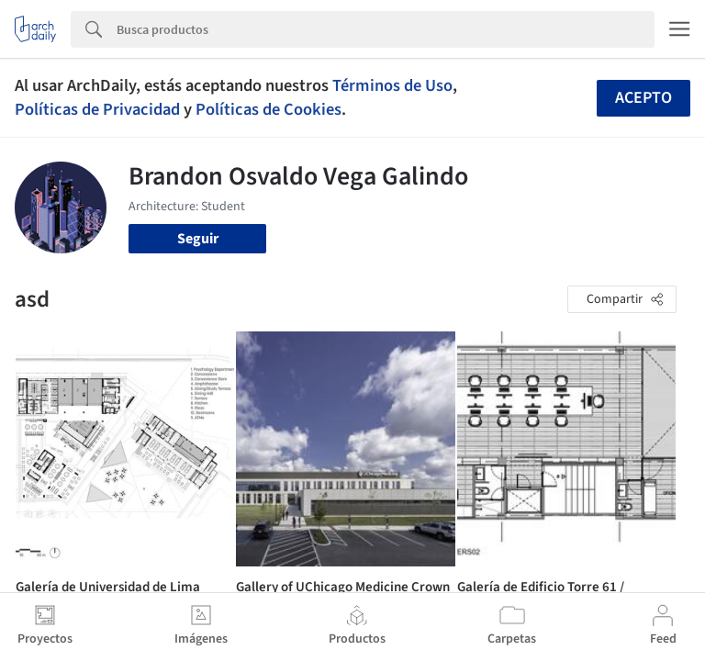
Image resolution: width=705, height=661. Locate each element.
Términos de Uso (392, 85)
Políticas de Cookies (268, 109)
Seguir (197, 239)
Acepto (643, 97)
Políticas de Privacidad (97, 109)
